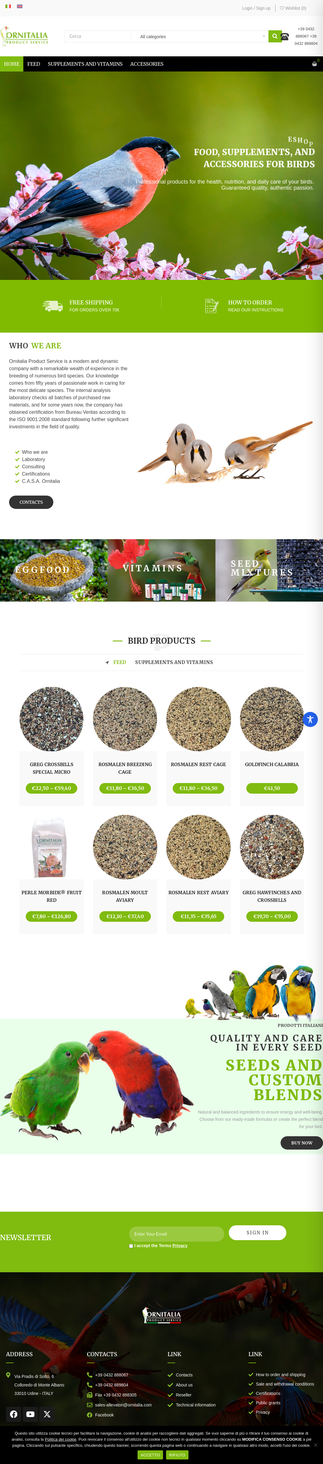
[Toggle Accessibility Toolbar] (310, 719)
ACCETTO (150, 1455)
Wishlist (293, 8)
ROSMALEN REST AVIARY (198, 892)
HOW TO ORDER (250, 302)
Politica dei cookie (60, 1439)
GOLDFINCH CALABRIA (272, 764)
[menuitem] (11, 63)
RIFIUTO (177, 1455)
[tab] (161, 662)
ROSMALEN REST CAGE (198, 764)
